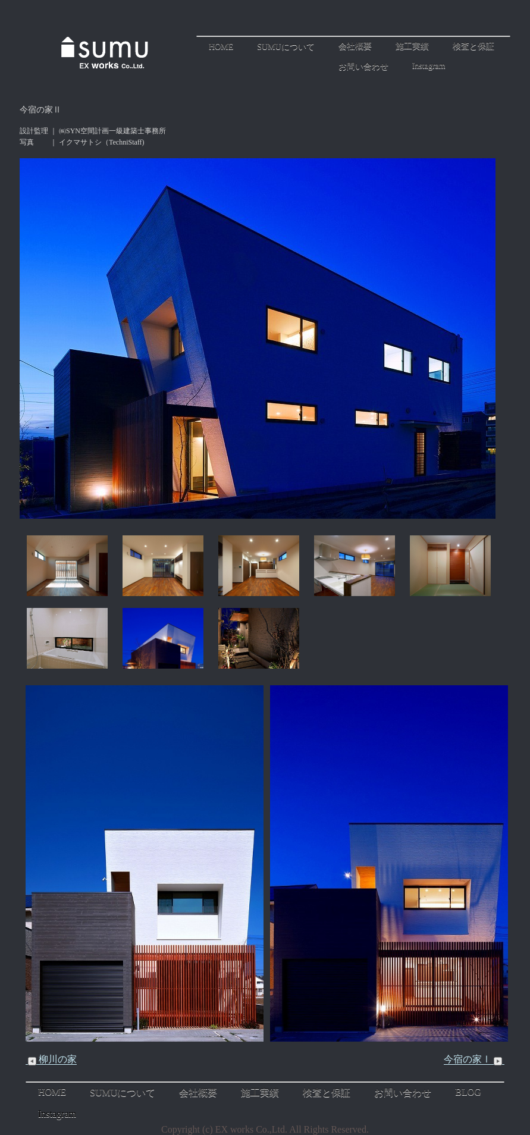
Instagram (429, 65)
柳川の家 (51, 1059)
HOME (221, 46)
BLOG (468, 1092)
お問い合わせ (363, 66)
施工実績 (412, 46)
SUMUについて (285, 46)
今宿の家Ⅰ (474, 1059)
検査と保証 (473, 46)
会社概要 (355, 46)
